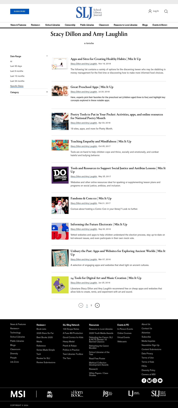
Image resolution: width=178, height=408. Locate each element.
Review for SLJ (43, 358)
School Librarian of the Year (99, 353)
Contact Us (147, 328)
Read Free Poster (97, 358)
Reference (41, 345)
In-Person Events (125, 329)
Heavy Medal (69, 341)
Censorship (70, 25)
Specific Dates (16, 86)
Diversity (14, 353)
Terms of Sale (148, 362)
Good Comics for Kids (73, 337)
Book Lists (41, 329)
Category (14, 92)
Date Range (15, 56)
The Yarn (67, 358)
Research (93, 369)
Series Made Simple (46, 350)
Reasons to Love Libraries (125, 25)
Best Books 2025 (45, 337)
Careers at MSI (148, 374)
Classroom (104, 25)
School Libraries (52, 25)
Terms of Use (148, 357)
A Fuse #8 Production (73, 333)
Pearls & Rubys (70, 345)
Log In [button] (153, 11)
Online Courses (124, 333)
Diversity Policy (148, 370)
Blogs (145, 25)
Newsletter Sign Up (150, 345)
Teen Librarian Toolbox (73, 354)
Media (39, 341)
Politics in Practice (71, 350)
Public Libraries (87, 25)
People (13, 357)
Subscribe (146, 337)
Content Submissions (151, 349)
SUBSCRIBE (19, 11)
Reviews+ (35, 25)
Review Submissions (46, 362)
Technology (15, 332)
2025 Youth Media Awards (101, 333)
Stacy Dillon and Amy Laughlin (84, 63)
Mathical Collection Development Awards (98, 363)
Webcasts (122, 341)
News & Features (18, 25)
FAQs (144, 366)
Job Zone (14, 362)
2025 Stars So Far (45, 333)
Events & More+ (160, 25)
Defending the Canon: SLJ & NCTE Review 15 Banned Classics (101, 339)
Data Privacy (147, 353)
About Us (146, 324)
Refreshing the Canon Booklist (99, 347)
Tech (39, 354)
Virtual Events (123, 337)
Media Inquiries (148, 341)
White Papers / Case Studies (98, 374)
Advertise (146, 332)
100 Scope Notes (71, 329)
